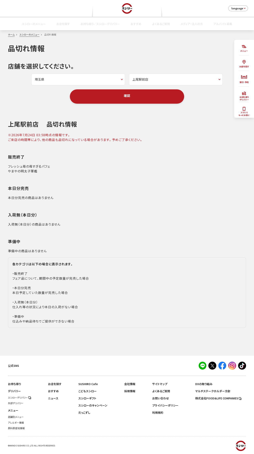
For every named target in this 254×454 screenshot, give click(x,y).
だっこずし (84, 412)
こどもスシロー (87, 391)
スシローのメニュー (34, 23)
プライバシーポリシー (165, 405)
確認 (127, 95)
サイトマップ (159, 384)
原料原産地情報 (16, 428)
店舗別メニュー (16, 417)
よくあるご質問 (161, 23)
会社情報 (129, 384)
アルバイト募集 (223, 23)
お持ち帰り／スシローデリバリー (100, 23)
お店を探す (63, 23)
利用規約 (157, 412)
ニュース (53, 398)
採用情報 (129, 391)
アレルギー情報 (16, 422)
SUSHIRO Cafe (88, 384)
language (238, 8)
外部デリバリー (15, 403)
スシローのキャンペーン (92, 405)
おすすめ (136, 23)
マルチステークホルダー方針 (212, 391)
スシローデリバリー (19, 397)
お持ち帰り (14, 384)
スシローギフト (87, 398)
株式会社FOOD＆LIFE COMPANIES (218, 398)
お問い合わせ (160, 398)
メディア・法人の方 (192, 23)
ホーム (11, 34)
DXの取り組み (203, 384)
